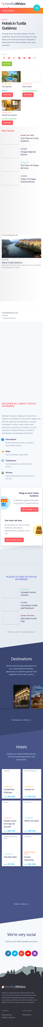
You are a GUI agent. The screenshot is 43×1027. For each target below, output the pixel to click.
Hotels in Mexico (8, 1017)
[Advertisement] (21, 210)
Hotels (5, 20)
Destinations (7, 1014)
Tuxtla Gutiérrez (8, 10)
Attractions (26, 1014)
